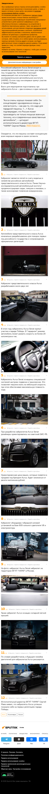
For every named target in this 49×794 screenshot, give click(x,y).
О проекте (4, 752)
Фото (3, 714)
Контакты (19, 752)
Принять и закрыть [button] (24, 57)
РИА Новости (33, 125)
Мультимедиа (12, 714)
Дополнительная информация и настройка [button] (24, 62)
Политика (13, 733)
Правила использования (9, 758)
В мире (4, 733)
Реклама (12, 752)
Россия (20, 714)
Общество (23, 733)
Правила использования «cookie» (13, 761)
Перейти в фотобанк (33, 174)
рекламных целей (40, 28)
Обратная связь (6, 769)
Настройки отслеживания (22, 769)
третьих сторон (37, 15)
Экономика (35, 733)
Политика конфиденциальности (12, 755)
